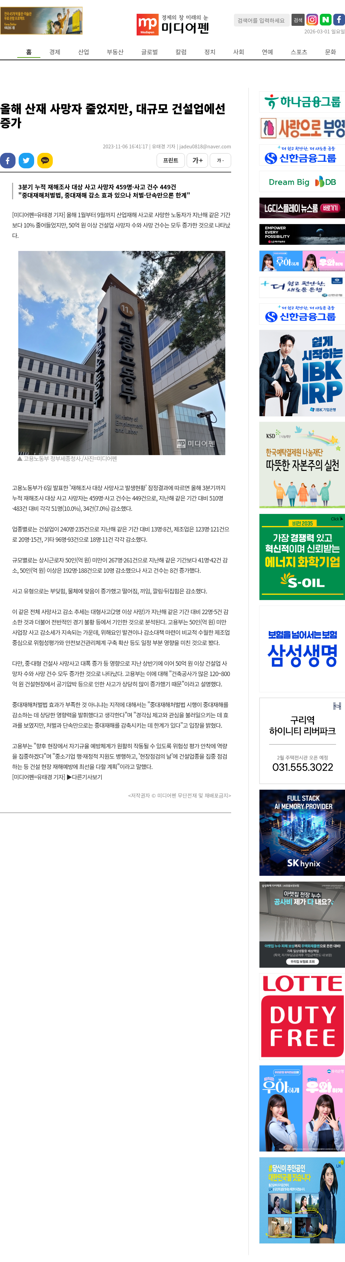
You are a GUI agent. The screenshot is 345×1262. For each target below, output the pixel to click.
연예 (267, 52)
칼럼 (181, 52)
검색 (298, 20)
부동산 (115, 52)
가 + (197, 160)
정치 (209, 52)
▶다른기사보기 (84, 776)
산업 (83, 52)
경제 (54, 52)
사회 (238, 52)
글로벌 (149, 52)
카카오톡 (45, 160)
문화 (330, 52)
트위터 (26, 160)
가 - (220, 160)
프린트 (170, 160)
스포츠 (299, 52)
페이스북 (8, 160)
